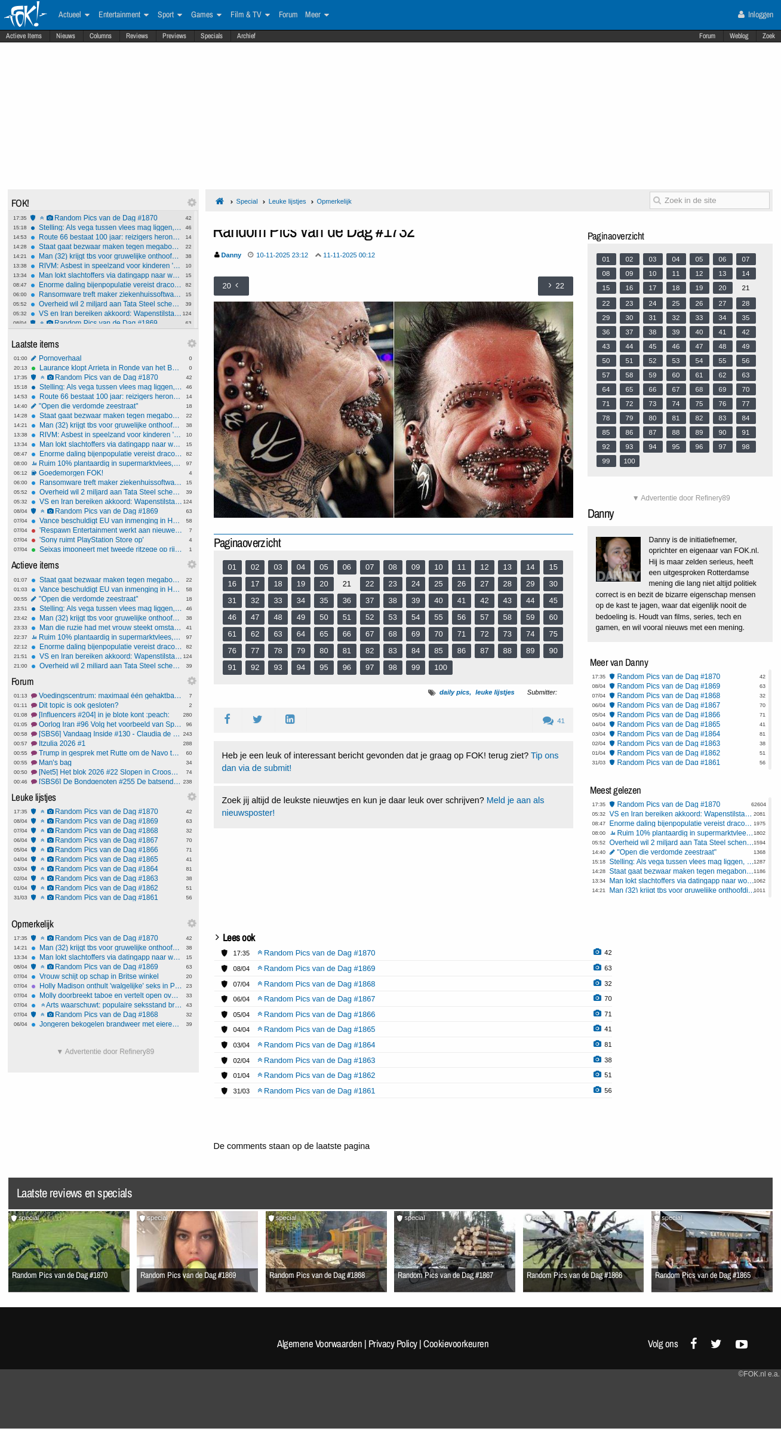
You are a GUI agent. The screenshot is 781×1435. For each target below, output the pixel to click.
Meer (317, 15)
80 (323, 650)
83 (393, 650)
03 (277, 567)
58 (507, 617)
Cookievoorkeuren (455, 1343)
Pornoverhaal (106, 358)
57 (484, 617)
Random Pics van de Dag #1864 (106, 868)
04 (301, 567)
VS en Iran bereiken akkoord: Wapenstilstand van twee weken (106, 313)
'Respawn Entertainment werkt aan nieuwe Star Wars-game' (106, 530)
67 (369, 633)
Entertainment (124, 15)
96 (347, 667)
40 (438, 600)
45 (553, 600)
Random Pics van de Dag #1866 (106, 849)
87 (484, 650)
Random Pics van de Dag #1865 (106, 859)
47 (255, 617)
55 (438, 617)
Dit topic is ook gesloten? (106, 705)
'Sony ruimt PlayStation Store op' (106, 539)
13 (507, 567)
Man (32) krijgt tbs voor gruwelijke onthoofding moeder (106, 256)
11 (461, 567)
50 (323, 617)
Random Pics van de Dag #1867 (106, 840)
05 (323, 567)
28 (507, 583)
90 (553, 650)
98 (393, 667)
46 (232, 617)
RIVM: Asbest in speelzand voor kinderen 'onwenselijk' (106, 265)
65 (323, 633)
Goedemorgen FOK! (106, 473)
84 (415, 650)
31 (232, 600)
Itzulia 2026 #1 (106, 743)
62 (255, 633)
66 (347, 633)
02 (255, 567)
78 (277, 650)
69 (415, 633)
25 (438, 583)
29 (530, 583)
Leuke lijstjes (287, 201)
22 (369, 583)
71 (461, 633)
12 (484, 567)
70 (438, 633)
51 (347, 617)
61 (232, 633)
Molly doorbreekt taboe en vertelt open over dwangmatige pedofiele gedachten (106, 995)
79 (301, 650)
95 (323, 667)
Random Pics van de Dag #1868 (106, 830)
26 (461, 583)
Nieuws (65, 36)
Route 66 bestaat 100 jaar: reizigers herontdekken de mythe (106, 237)
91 (232, 667)
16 (232, 583)
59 (530, 617)
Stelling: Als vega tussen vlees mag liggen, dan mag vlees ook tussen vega (106, 227)
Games (206, 15)
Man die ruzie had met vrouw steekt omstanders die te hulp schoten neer (106, 627)
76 (232, 650)
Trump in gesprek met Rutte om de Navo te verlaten (106, 753)
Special (247, 201)
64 (301, 633)
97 (369, 667)
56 (461, 617)
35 (323, 600)
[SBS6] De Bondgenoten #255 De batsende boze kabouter (106, 781)
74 (530, 633)
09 (415, 567)
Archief (246, 36)
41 (461, 600)
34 (301, 600)
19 (301, 583)
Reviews (137, 36)
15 (553, 567)
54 (415, 617)
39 (415, 600)
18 (277, 583)
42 (484, 600)
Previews (174, 36)
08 (393, 567)
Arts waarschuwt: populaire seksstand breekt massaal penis (106, 1005)
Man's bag (106, 762)
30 (553, 583)
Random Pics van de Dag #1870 (106, 218)
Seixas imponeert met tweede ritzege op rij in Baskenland (106, 549)
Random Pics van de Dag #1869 (106, 323)
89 (530, 650)
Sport (170, 15)
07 (369, 567)
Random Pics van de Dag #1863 (106, 878)
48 (277, 617)
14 (530, 567)
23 (393, 583)
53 (393, 617)
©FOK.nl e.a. (759, 1374)
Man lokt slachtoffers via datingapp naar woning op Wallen (106, 275)
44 (530, 600)
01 (232, 567)
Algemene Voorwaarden (319, 1343)
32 (255, 600)
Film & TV (250, 15)
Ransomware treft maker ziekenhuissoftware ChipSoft (106, 294)
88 (507, 650)
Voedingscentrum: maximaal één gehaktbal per (106, 695)
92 (255, 667)
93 (277, 667)
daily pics (454, 692)
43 (507, 600)
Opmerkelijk (334, 201)
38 (393, 600)
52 (369, 617)
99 (415, 667)
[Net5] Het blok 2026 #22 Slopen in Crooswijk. (106, 772)
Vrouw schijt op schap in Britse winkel (106, 976)
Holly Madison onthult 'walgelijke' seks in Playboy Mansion (106, 986)
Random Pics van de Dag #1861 (106, 897)
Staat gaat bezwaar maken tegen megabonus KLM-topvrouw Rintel (106, 246)
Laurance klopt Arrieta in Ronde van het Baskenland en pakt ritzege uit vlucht (106, 367)
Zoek (768, 36)
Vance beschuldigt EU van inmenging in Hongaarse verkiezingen (106, 520)
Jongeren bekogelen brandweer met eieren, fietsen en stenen (106, 1024)
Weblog (739, 36)
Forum (707, 36)
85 (438, 650)
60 (553, 617)
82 (369, 650)
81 (347, 650)
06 (347, 567)
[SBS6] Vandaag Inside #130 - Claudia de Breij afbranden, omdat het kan (106, 734)
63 (277, 633)
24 (415, 583)
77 (255, 650)
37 (369, 600)
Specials (212, 36)
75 (553, 633)
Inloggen (755, 14)
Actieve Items (24, 36)
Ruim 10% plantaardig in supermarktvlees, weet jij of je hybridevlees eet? (106, 463)
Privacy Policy (392, 1343)
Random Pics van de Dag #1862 (106, 888)
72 (484, 633)
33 (277, 600)
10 (438, 567)
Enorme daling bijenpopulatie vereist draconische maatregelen (106, 284)
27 (484, 583)
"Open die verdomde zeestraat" (106, 406)
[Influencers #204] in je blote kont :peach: (106, 714)
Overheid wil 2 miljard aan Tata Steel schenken (106, 304)
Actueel (74, 15)
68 (393, 633)
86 (461, 650)
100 (440, 667)
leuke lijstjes (494, 692)
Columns (101, 36)
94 (301, 667)
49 (301, 617)
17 (255, 583)
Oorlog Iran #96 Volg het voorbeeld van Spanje (106, 724)
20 (323, 583)
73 (507, 633)
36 (347, 600)
